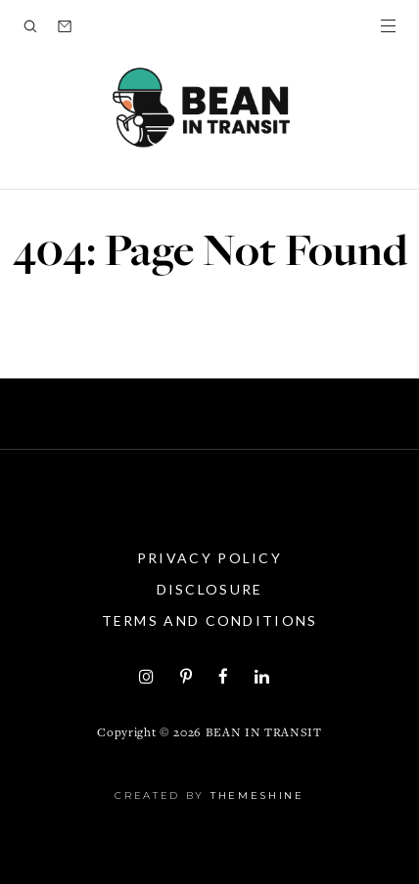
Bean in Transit (264, 734)
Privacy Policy (209, 558)
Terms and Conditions (210, 620)
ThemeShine (257, 795)
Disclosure (210, 589)
